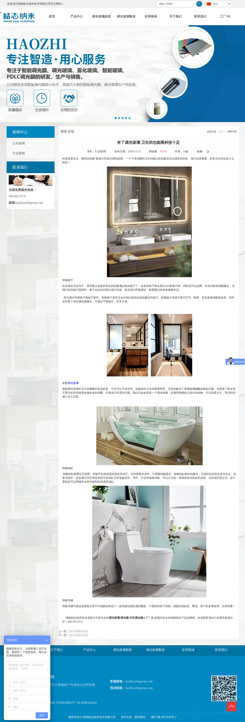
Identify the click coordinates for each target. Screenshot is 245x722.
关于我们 (56, 649)
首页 (221, 131)
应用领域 (188, 649)
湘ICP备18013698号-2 (163, 717)
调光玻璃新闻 (122, 649)
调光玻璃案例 (155, 649)
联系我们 (221, 649)
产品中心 (89, 649)
